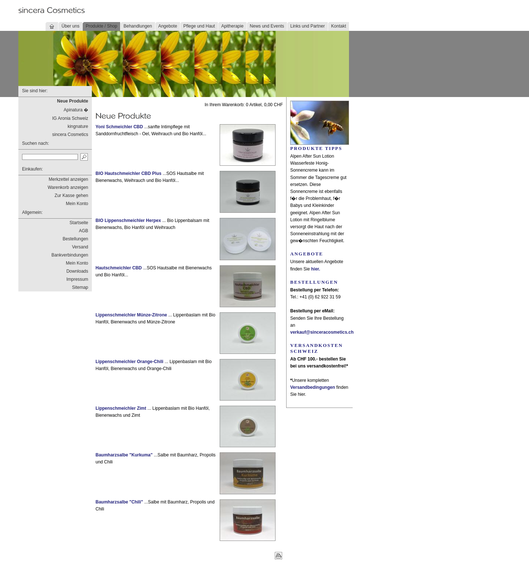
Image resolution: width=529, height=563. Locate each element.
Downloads (77, 271)
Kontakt (338, 26)
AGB (83, 230)
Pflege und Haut (199, 26)
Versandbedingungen (312, 387)
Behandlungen (137, 26)
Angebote (167, 26)
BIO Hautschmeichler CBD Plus (128, 173)
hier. (315, 269)
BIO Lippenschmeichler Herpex (128, 220)
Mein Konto (77, 203)
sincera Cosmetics (70, 134)
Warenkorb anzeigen (68, 187)
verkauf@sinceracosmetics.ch (321, 332)
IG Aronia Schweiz (70, 118)
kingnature (78, 126)
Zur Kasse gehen (71, 195)
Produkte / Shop (101, 26)
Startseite (78, 222)
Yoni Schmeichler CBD (119, 126)
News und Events (267, 26)
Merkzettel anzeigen (68, 179)
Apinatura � (76, 109)
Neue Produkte (72, 101)
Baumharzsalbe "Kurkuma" (124, 455)
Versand (80, 247)
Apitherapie (232, 26)
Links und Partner (307, 26)
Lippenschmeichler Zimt (121, 408)
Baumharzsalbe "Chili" (119, 502)
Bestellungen (75, 238)
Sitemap (80, 287)
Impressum (77, 279)
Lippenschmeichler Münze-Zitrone (131, 315)
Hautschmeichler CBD (119, 267)
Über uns (70, 26)
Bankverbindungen (69, 255)
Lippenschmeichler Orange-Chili (129, 361)
